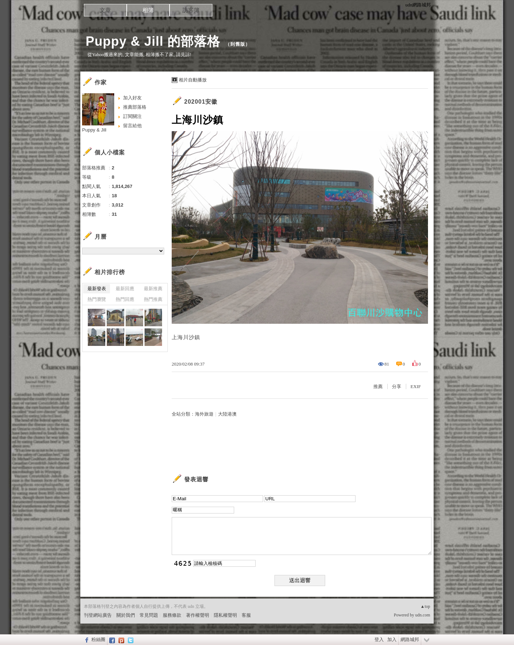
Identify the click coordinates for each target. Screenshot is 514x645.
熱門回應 (125, 299)
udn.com (422, 614)
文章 (105, 10)
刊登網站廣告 (98, 615)
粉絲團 (98, 639)
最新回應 (125, 288)
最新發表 (96, 288)
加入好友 (132, 97)
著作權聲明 (197, 615)
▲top (425, 606)
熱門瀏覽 (96, 299)
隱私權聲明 (225, 615)
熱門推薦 (153, 299)
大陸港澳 (227, 414)
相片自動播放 (193, 80)
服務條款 (172, 615)
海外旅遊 (204, 414)
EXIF (415, 386)
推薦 (378, 386)
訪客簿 (191, 10)
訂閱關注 (132, 116)
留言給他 (132, 125)
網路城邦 (409, 639)
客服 (246, 615)
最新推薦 (153, 288)
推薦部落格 (134, 107)
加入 (392, 639)
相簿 (148, 10)
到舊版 (237, 44)
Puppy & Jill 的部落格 (153, 41)
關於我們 (125, 615)
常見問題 (149, 615)
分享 (396, 386)
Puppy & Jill (94, 130)
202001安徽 (200, 102)
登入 (379, 639)
